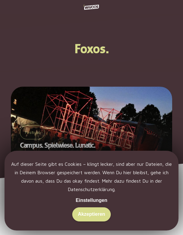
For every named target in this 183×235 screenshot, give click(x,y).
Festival (32, 132)
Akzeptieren (91, 214)
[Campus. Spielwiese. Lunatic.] (91, 125)
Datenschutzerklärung (91, 189)
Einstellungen (91, 200)
